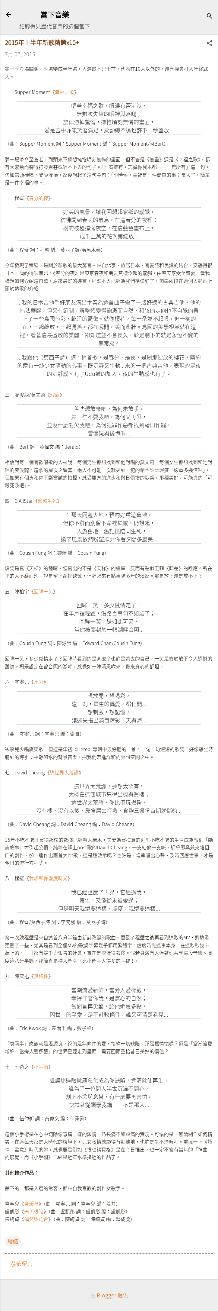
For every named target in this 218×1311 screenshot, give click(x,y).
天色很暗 (33, 1211)
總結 (13, 1241)
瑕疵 (55, 394)
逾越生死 (47, 500)
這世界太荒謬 (64, 772)
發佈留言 (22, 1264)
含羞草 (31, 1203)
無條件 (41, 976)
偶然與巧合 (36, 1218)
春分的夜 (38, 198)
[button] (209, 44)
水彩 (38, 681)
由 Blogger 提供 (109, 1295)
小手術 (41, 1066)
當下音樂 (54, 14)
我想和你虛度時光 (48, 878)
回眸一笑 (43, 591)
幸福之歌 (64, 91)
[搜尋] (209, 16)
